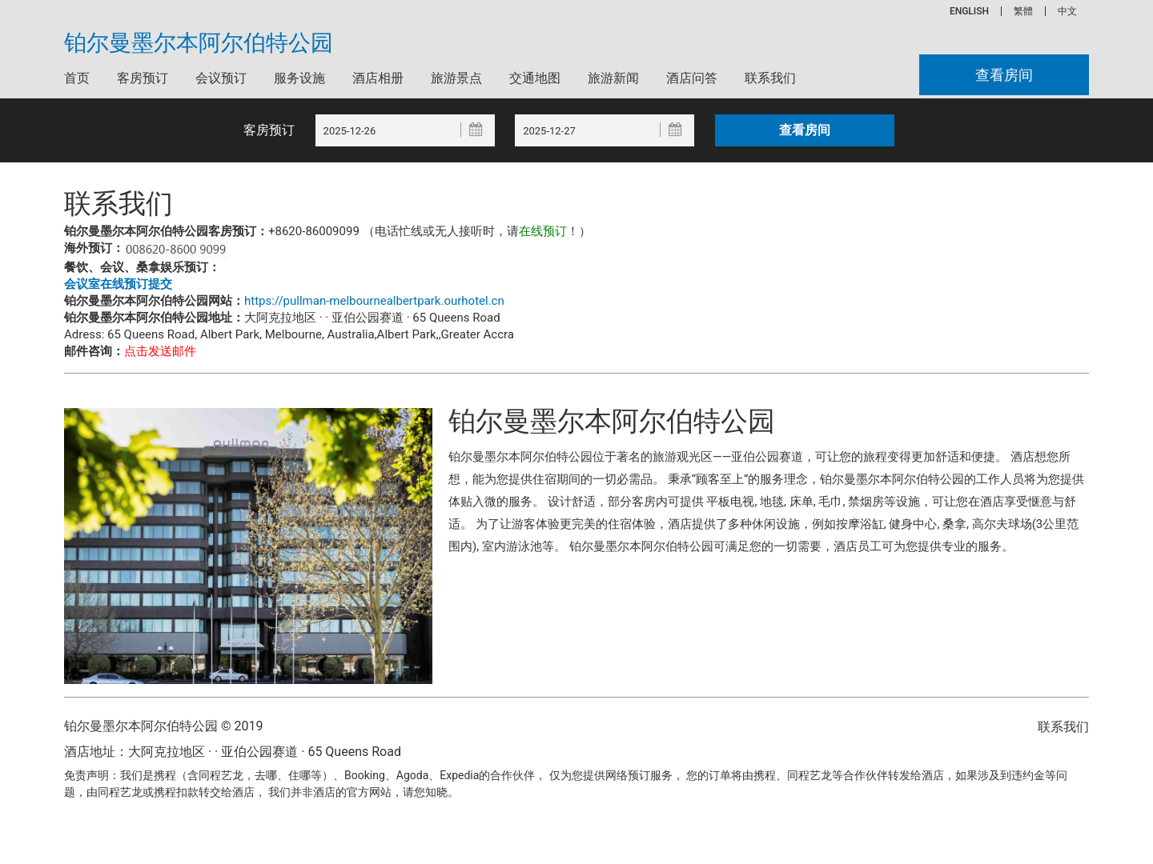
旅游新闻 (613, 78)
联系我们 (770, 78)
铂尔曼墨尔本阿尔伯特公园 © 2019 (163, 726)
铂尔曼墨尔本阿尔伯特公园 (198, 43)
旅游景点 (456, 78)
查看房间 (1004, 74)
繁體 (1023, 11)
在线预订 (543, 231)
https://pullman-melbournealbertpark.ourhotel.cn (374, 301)
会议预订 (221, 78)
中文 (1067, 11)
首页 (77, 78)
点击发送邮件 (160, 351)
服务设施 (299, 78)
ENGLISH (969, 11)
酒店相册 (378, 78)
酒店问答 (691, 78)
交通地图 (534, 78)
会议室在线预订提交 (118, 284)
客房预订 (142, 78)
